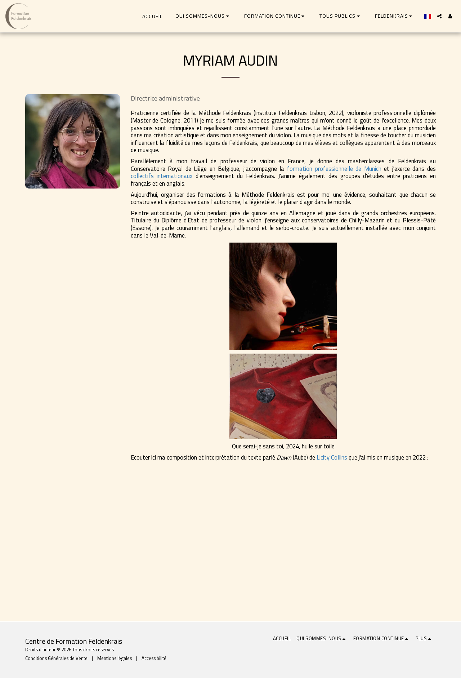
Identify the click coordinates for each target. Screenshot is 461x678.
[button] (203, 16)
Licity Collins (332, 457)
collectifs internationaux (162, 175)
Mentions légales (114, 658)
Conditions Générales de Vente (56, 658)
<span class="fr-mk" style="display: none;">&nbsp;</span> (246, 529)
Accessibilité (154, 658)
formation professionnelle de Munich (334, 168)
